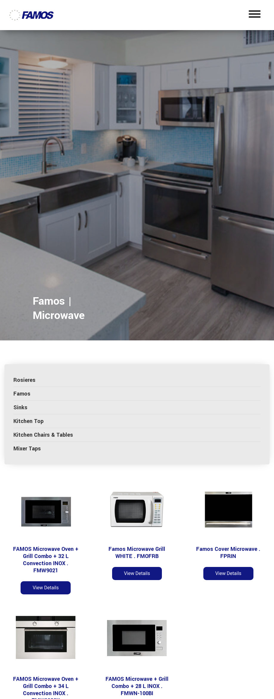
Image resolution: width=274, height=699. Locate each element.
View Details (45, 587)
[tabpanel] (137, 183)
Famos (21, 394)
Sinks (20, 407)
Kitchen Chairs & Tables (43, 435)
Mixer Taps (27, 448)
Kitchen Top (28, 421)
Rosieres (24, 380)
